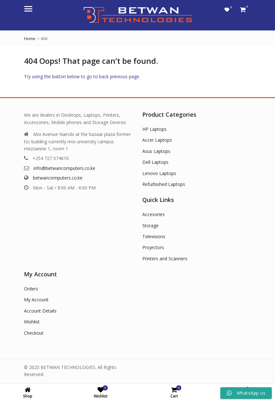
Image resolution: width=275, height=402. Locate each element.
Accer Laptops (157, 140)
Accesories (153, 214)
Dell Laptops (155, 162)
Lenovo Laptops (159, 173)
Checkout (33, 333)
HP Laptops (154, 129)
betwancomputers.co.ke (57, 178)
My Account (36, 300)
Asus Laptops (156, 151)
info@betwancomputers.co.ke (64, 168)
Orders (31, 289)
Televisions (153, 236)
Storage (150, 225)
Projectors (153, 247)
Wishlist (32, 322)
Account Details (40, 311)
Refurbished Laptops (163, 184)
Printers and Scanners (164, 258)
